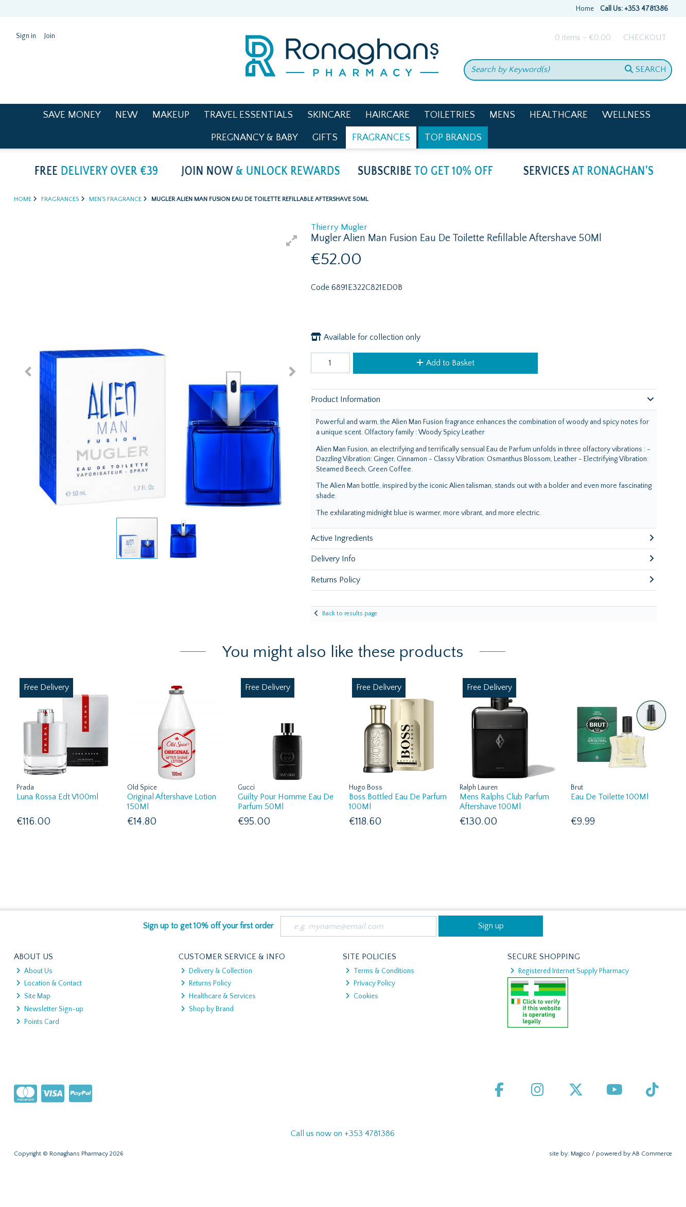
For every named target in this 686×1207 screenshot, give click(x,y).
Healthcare (559, 114)
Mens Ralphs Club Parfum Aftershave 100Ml (504, 801)
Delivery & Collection (216, 971)
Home (585, 9)
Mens (502, 114)
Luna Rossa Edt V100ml (57, 796)
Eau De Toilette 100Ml (609, 796)
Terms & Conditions (379, 971)
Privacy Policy (370, 983)
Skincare (329, 114)
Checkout (644, 37)
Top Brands (453, 137)
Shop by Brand (207, 1009)
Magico (580, 1153)
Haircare (387, 114)
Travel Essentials (248, 114)
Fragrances (381, 137)
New (126, 114)
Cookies (361, 996)
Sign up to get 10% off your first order (208, 925)
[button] (292, 240)
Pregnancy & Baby (254, 137)
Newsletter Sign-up (49, 1009)
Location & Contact (49, 983)
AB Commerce (652, 1153)
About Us (34, 971)
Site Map (33, 996)
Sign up (491, 925)
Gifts (325, 137)
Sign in (26, 36)
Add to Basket (445, 363)
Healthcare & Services (218, 996)
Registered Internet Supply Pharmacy (569, 971)
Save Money (72, 114)
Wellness (626, 114)
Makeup (170, 114)
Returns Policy (206, 983)
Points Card (37, 1022)
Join (49, 36)
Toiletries (449, 114)
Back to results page (349, 613)
